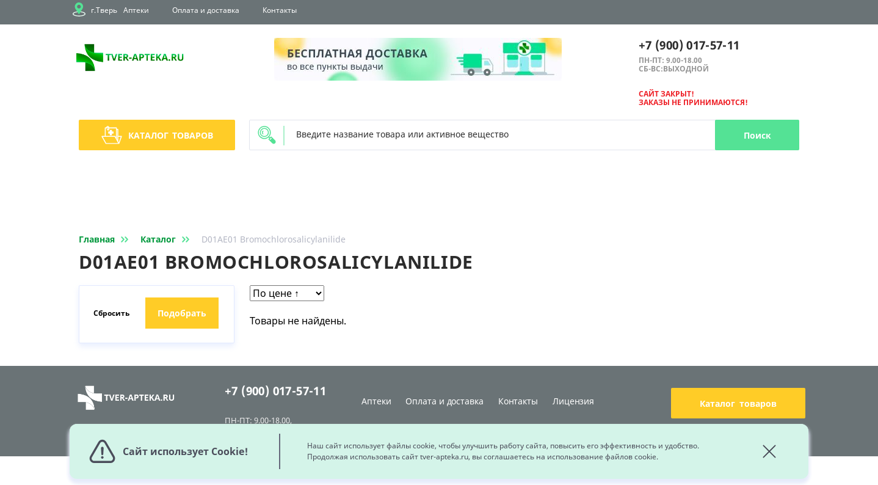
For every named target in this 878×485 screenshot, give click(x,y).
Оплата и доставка (205, 10)
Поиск (757, 135)
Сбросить (111, 313)
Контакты (280, 10)
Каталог (157, 135)
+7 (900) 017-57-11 (689, 45)
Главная (106, 239)
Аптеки (136, 10)
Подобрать (182, 313)
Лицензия (573, 401)
